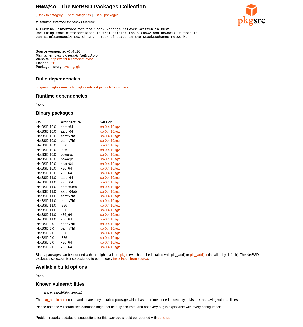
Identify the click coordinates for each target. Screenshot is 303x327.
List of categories (78, 15)
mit (52, 67)
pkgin (124, 259)
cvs (66, 71)
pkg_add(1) (198, 259)
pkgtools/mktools (62, 91)
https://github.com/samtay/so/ (72, 63)
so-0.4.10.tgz (110, 131)
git (78, 71)
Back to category (50, 15)
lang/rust (42, 91)
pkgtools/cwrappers (113, 91)
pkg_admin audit (55, 304)
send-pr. (164, 321)
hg (72, 71)
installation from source (130, 262)
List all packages (106, 15)
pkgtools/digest (87, 91)
